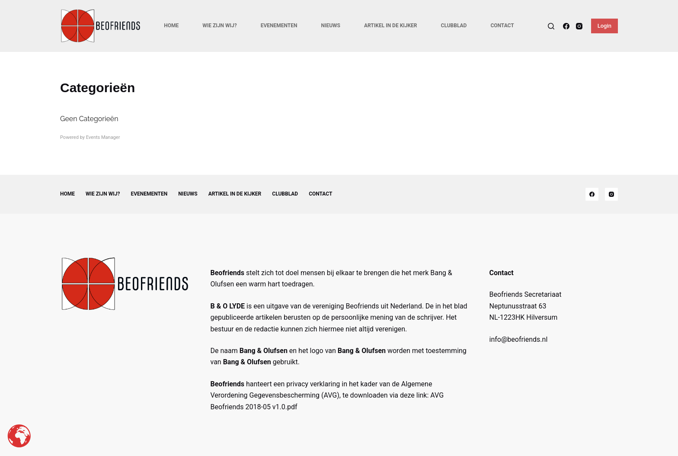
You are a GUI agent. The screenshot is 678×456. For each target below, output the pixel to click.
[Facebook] (566, 26)
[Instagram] (579, 26)
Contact (502, 25)
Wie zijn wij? (219, 25)
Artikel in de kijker (390, 25)
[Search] (551, 26)
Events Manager (103, 137)
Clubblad (454, 25)
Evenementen (279, 25)
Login (604, 25)
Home (171, 25)
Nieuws (330, 25)
